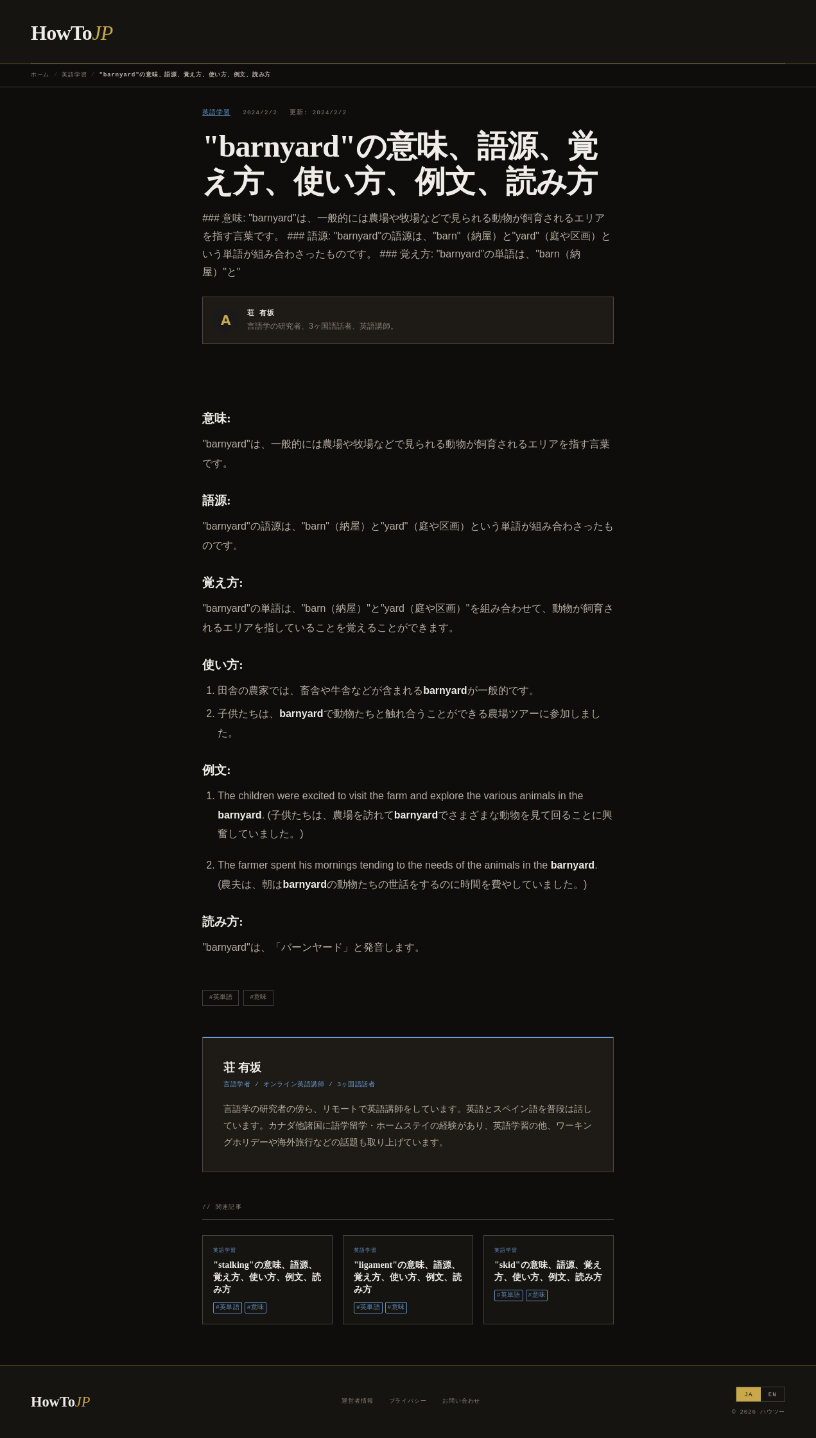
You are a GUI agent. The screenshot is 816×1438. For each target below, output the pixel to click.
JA (748, 1394)
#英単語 (220, 997)
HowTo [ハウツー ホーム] (72, 32)
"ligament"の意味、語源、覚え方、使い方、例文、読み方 (408, 1277)
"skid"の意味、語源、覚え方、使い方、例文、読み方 (548, 1271)
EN (772, 1394)
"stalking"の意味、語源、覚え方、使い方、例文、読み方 (267, 1277)
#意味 (258, 997)
